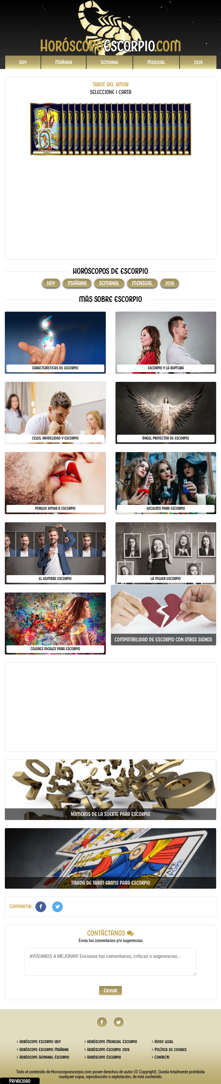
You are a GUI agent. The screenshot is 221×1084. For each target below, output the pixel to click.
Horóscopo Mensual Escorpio (110, 1041)
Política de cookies (169, 1049)
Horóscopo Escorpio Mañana (43, 1049)
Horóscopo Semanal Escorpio (43, 1057)
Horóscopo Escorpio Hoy (39, 1041)
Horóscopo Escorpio (102, 1057)
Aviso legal (162, 1041)
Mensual (156, 62)
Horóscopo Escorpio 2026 (107, 1049)
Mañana (63, 62)
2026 (198, 62)
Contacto (160, 1057)
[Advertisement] (110, 212)
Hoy (23, 62)
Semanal (110, 62)
